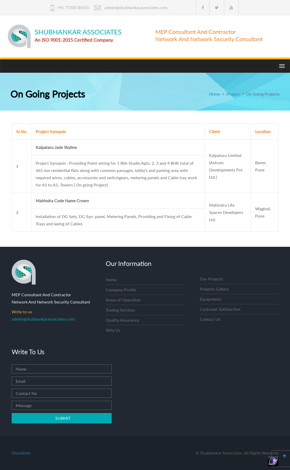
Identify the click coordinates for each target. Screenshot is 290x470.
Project (233, 93)
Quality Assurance (122, 319)
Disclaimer (21, 452)
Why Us (113, 330)
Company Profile (121, 289)
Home (214, 93)
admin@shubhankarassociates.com (135, 7)
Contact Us (210, 319)
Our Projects (211, 278)
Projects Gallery (214, 288)
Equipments (210, 299)
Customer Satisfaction (220, 309)
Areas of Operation (123, 299)
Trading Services (120, 309)
